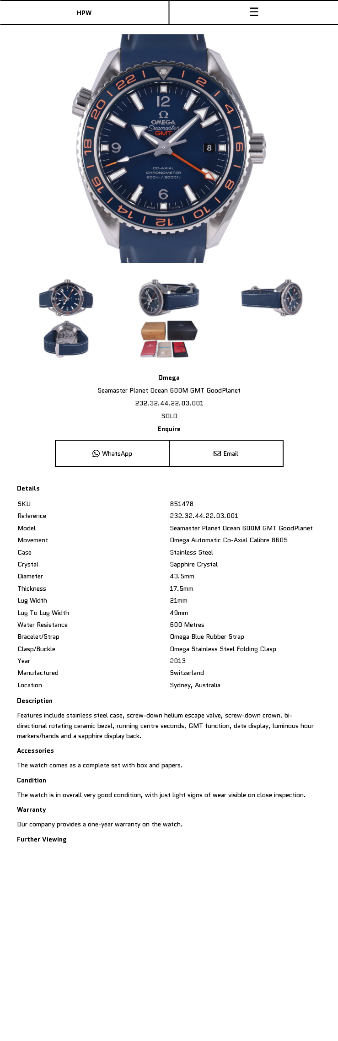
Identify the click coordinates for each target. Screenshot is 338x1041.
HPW (84, 12)
